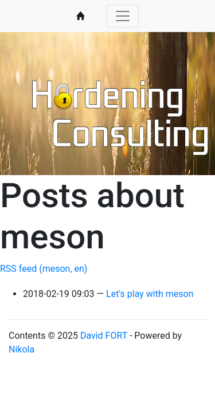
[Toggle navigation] (123, 16)
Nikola (21, 349)
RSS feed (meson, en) (43, 268)
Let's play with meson (149, 293)
